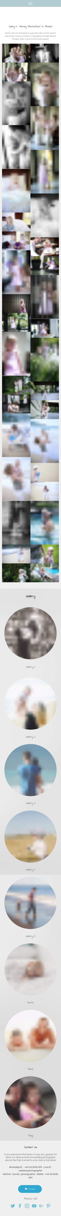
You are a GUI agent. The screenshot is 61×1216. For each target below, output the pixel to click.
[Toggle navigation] (30, 3)
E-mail (30, 1194)
